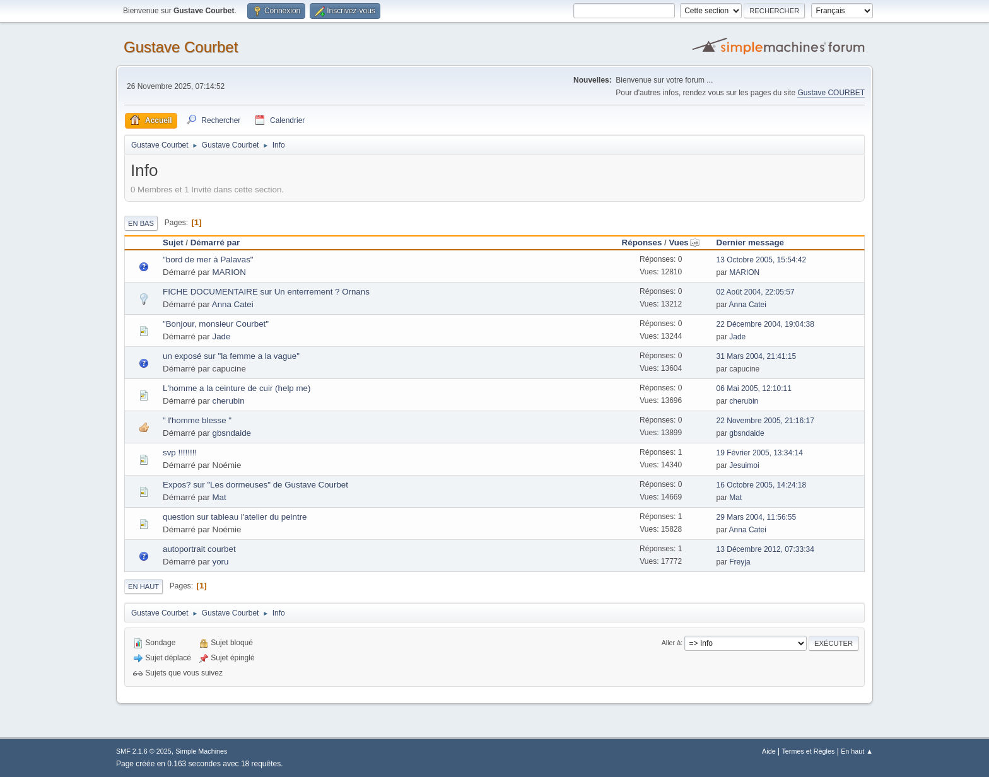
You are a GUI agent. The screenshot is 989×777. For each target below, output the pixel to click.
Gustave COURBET (831, 92)
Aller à (671, 642)
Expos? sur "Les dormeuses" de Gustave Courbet (255, 484)
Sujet (173, 242)
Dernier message (750, 242)
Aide (769, 751)
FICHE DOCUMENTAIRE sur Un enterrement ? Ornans (266, 291)
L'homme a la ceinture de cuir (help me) (236, 388)
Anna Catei (233, 304)
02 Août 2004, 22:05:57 (756, 292)
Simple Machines (201, 751)
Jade (222, 336)
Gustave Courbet (181, 47)
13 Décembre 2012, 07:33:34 (765, 549)
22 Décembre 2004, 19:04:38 (765, 324)
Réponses (642, 242)
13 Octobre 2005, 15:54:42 (762, 259)
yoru (221, 561)
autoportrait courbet (199, 549)
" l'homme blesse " (197, 420)
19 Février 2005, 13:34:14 (760, 452)
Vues (684, 242)
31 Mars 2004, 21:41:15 (757, 356)
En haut (143, 586)
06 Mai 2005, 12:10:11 (754, 388)
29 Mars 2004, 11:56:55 (757, 517)
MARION (229, 272)
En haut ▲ (857, 751)
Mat (219, 497)
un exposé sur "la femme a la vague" (231, 356)
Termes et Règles (807, 751)
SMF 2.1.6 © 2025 (144, 751)
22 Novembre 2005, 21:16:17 (765, 420)
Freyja (739, 562)
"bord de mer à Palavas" (208, 259)
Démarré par (215, 242)
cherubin (229, 401)
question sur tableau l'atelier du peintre (235, 517)
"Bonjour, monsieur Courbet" (216, 324)
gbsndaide (232, 433)
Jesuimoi (744, 465)
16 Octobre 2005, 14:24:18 (762, 485)
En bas (141, 223)
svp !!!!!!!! (180, 452)
